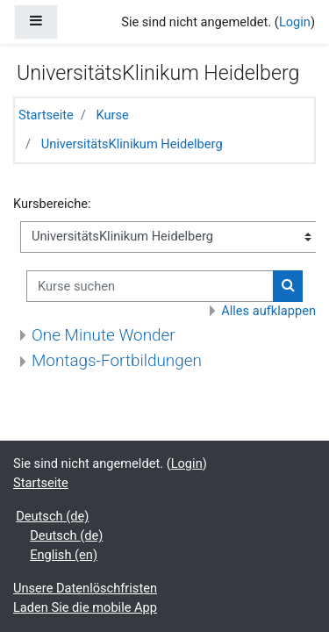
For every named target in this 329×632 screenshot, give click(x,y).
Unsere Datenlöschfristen (85, 588)
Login (295, 22)
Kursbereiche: (52, 204)
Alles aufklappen (268, 311)
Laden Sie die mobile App (85, 607)
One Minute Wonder (103, 335)
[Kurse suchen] (150, 286)
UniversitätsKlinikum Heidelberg (132, 144)
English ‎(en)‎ (63, 555)
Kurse (113, 115)
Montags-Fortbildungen (117, 360)
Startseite (46, 115)
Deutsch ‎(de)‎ (52, 516)
